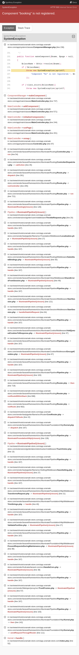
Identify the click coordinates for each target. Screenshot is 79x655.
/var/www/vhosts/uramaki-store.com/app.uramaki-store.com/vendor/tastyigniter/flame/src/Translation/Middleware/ (41, 236)
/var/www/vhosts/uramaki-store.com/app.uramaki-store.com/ (40, 641)
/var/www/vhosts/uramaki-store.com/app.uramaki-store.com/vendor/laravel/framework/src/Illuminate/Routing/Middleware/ (41, 257)
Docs (73, 2)
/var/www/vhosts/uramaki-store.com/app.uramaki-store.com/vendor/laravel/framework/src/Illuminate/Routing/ (41, 162)
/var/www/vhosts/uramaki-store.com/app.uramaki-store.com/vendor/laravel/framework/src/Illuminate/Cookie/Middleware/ (41, 330)
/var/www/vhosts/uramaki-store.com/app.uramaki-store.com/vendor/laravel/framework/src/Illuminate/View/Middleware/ (41, 278)
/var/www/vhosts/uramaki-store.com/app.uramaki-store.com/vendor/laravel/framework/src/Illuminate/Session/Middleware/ (41, 299)
